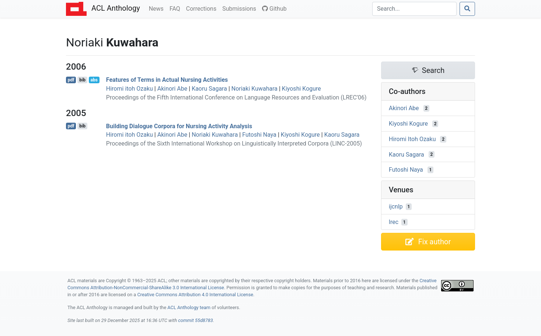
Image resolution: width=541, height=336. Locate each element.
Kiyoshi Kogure (301, 88)
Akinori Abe (172, 88)
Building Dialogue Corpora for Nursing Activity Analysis (179, 125)
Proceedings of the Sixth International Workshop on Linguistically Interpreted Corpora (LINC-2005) (234, 143)
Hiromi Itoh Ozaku (412, 139)
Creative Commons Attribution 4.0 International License (195, 294)
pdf (71, 80)
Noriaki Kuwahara (254, 88)
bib (82, 80)
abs (93, 80)
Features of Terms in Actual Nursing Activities (167, 79)
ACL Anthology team (188, 307)
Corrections (202, 8)
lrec (393, 221)
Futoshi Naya (259, 134)
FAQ (176, 8)
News (158, 8)
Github (274, 8)
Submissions (240, 8)
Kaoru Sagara (209, 88)
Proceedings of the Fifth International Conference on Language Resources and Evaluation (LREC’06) (236, 97)
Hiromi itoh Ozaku (129, 88)
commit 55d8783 (195, 320)
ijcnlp (396, 206)
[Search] (414, 9)
